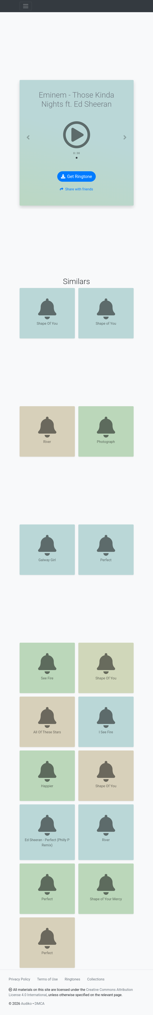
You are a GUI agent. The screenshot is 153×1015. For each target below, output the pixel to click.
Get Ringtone (76, 176)
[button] (28, 137)
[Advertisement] (77, 46)
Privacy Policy (19, 979)
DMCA (39, 1004)
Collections (96, 979)
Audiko (26, 1004)
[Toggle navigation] (26, 6)
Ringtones (72, 979)
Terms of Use (47, 979)
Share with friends (76, 189)
